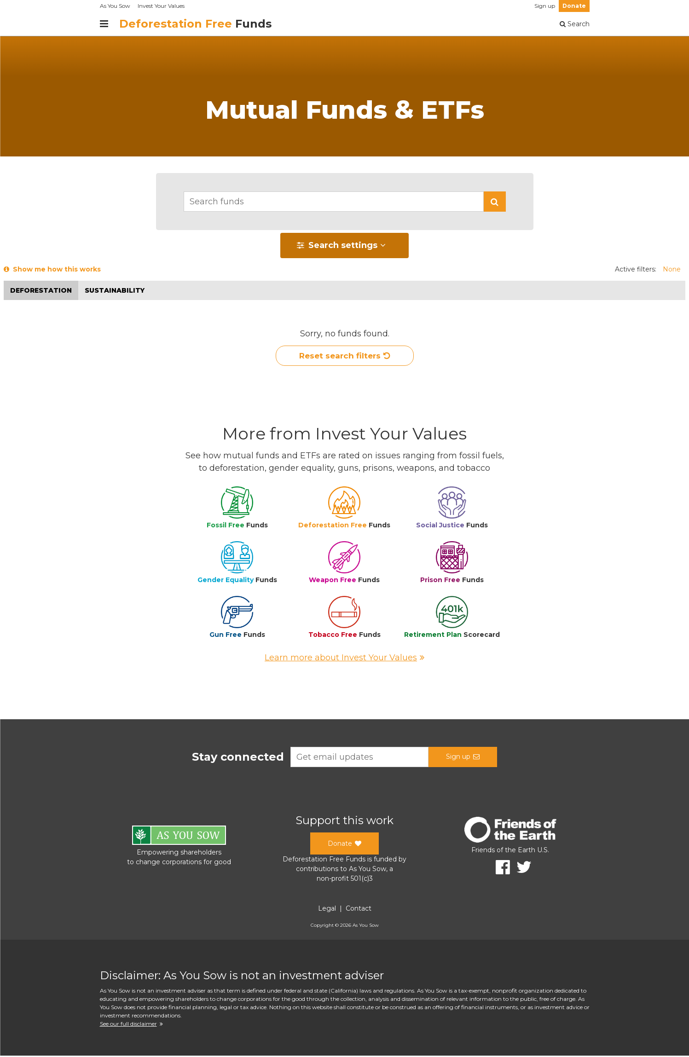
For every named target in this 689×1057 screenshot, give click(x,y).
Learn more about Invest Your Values (344, 659)
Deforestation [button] (41, 290)
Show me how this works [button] (52, 269)
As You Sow (115, 5)
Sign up (544, 5)
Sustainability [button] (115, 290)
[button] (495, 201)
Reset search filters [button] (344, 357)
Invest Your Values (161, 5)
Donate (574, 5)
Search (575, 24)
